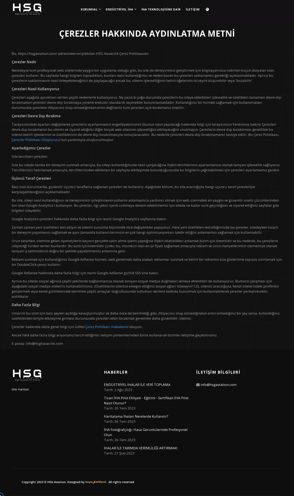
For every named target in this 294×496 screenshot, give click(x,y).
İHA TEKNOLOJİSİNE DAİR (161, 9)
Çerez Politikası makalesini (106, 326)
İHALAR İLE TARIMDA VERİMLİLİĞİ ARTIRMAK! (140, 448)
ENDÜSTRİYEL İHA (121, 9)
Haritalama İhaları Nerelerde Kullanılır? (136, 416)
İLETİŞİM (193, 9)
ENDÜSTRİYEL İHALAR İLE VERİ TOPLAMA (137, 384)
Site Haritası (20, 389)
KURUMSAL (91, 9)
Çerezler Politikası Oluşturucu (36, 139)
